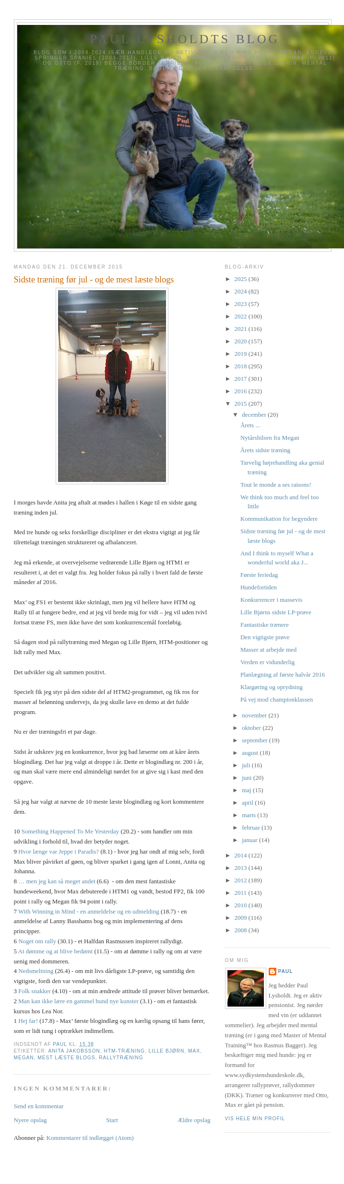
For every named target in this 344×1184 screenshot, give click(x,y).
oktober (252, 727)
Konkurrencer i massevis (271, 599)
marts (249, 815)
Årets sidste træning (265, 450)
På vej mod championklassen (276, 699)
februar (251, 827)
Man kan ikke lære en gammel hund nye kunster (78, 1001)
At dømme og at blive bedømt (55, 951)
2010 (242, 905)
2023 (242, 303)
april (248, 802)
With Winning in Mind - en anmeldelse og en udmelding (88, 911)
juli (247, 765)
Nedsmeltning (35, 970)
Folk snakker (34, 991)
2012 (242, 880)
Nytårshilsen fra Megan (269, 437)
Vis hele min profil (255, 1118)
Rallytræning (121, 1057)
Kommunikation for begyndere (279, 518)
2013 (242, 867)
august (251, 752)
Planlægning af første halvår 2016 (282, 674)
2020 (242, 341)
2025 (242, 278)
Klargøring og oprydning (271, 687)
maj (247, 790)
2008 (242, 930)
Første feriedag (259, 574)
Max (194, 1051)
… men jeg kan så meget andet (56, 881)
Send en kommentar (39, 1106)
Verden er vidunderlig (267, 662)
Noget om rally (37, 941)
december (255, 414)
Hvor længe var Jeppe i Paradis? (58, 851)
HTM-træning (124, 1051)
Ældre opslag (194, 1120)
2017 (242, 378)
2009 (242, 917)
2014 (242, 855)
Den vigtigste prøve (265, 637)
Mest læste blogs (66, 1057)
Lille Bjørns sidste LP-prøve (275, 612)
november (255, 715)
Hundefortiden (258, 587)
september (255, 740)
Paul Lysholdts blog (185, 39)
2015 (242, 403)
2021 (242, 328)
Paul (285, 971)
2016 (242, 391)
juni (247, 777)
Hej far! (28, 1020)
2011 (242, 892)
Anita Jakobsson (74, 1051)
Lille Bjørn (167, 1051)
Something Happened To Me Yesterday (70, 831)
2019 (242, 353)
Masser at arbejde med (268, 649)
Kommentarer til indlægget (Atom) (89, 1137)
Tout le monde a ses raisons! (275, 484)
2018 (242, 366)
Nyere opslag (30, 1120)
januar (250, 840)
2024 (242, 291)
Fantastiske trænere (264, 624)
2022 (242, 316)
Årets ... (250, 425)
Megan (24, 1057)
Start (112, 1120)
